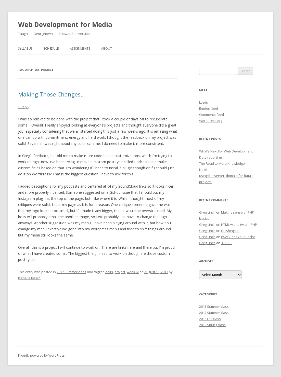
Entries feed (208, 108)
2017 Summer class (71, 272)
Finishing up (230, 230)
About (106, 48)
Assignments (80, 48)
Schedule (51, 48)
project (119, 272)
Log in (203, 102)
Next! (203, 169)
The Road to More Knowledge (222, 163)
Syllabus (25, 48)
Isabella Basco (29, 278)
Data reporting (210, 157)
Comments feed (211, 114)
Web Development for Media (65, 24)
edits (109, 272)
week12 (133, 272)
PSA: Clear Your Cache (238, 236)
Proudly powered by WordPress (41, 355)
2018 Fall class (210, 318)
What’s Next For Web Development (226, 151)
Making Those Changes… (51, 94)
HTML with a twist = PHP (239, 224)
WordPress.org (210, 120)
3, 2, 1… (226, 243)
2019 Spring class (212, 325)
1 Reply (23, 107)
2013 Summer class (214, 306)
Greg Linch (207, 212)
